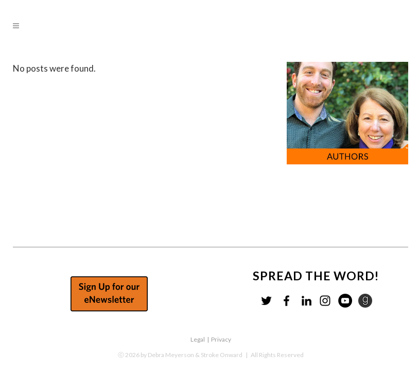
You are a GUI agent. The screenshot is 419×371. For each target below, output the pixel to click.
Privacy (221, 339)
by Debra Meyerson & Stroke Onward (191, 355)
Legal (197, 339)
